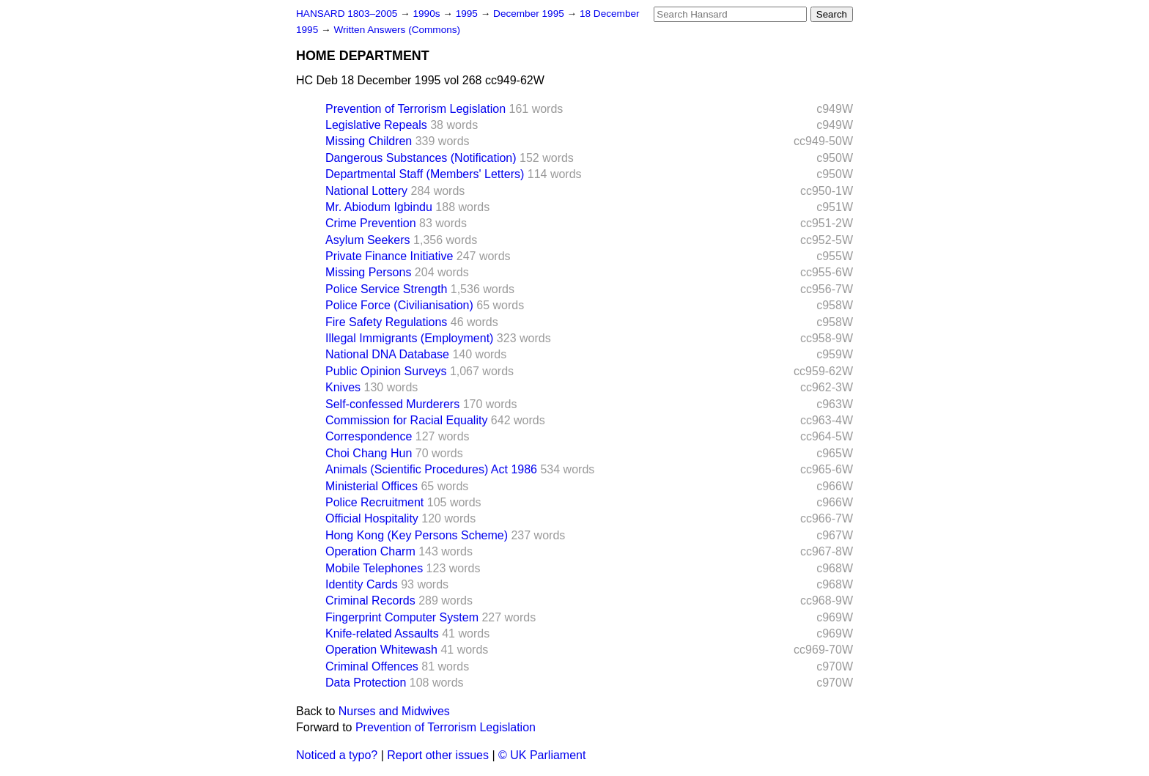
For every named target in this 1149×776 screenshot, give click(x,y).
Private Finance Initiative (389, 256)
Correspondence (368, 436)
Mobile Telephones (374, 568)
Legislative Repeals (376, 125)
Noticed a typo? (336, 755)
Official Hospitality (371, 518)
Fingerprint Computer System (402, 617)
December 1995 (530, 13)
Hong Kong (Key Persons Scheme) (416, 535)
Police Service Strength (386, 289)
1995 (468, 13)
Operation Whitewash (381, 649)
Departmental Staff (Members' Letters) (424, 174)
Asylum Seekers (367, 240)
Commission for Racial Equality (406, 420)
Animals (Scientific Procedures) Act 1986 (431, 469)
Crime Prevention (370, 223)
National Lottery (366, 191)
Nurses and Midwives (394, 711)
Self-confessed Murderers (392, 404)
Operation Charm (370, 551)
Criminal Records (370, 600)
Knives (343, 387)
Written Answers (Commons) (396, 29)
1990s (428, 13)
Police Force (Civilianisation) (399, 305)
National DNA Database (387, 354)
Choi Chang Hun (368, 453)
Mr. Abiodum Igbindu (378, 207)
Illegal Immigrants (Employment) (409, 338)
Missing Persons (368, 272)
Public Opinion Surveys (385, 371)
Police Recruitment (374, 502)
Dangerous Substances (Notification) (421, 158)
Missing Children (368, 141)
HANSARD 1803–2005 (346, 13)
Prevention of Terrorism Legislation (415, 109)
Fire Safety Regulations (386, 322)
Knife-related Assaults (382, 633)
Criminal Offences (371, 666)
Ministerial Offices (371, 486)
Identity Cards (361, 584)
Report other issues (438, 755)
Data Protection (365, 682)
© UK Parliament (541, 755)
